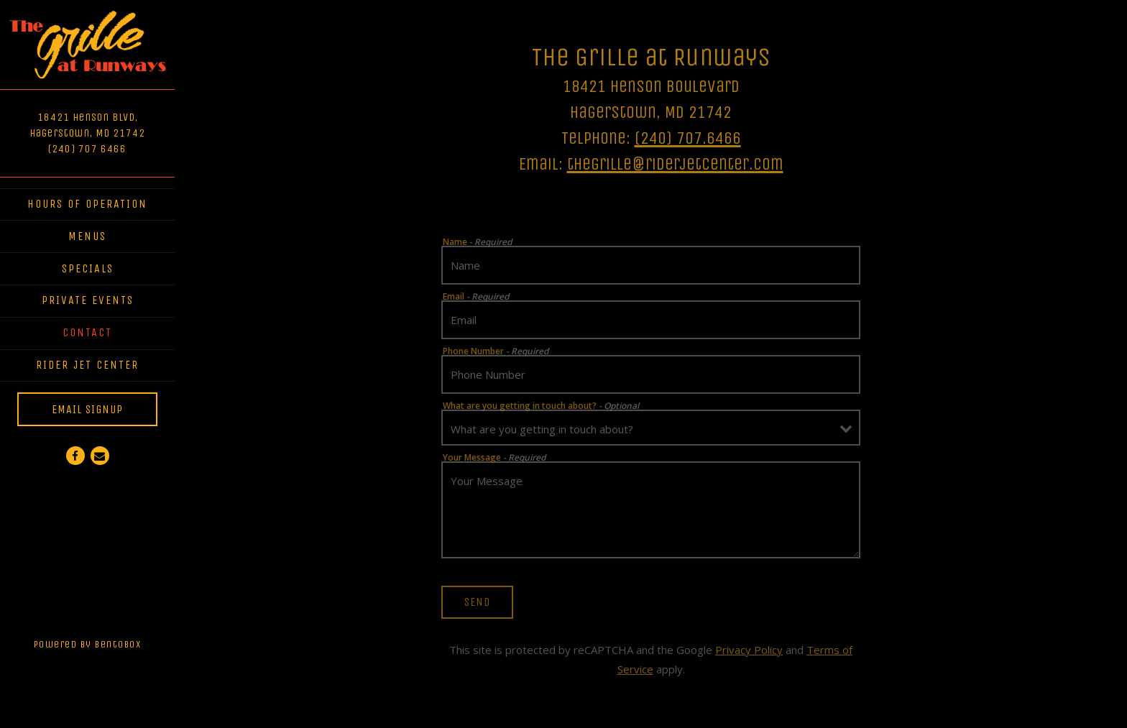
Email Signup (87, 409)
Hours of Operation (87, 204)
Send (477, 602)
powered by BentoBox (104, 642)
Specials (88, 268)
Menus (87, 236)
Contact (87, 332)
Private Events (88, 300)
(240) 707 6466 (87, 148)
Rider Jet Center (90, 363)
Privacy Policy (749, 649)
